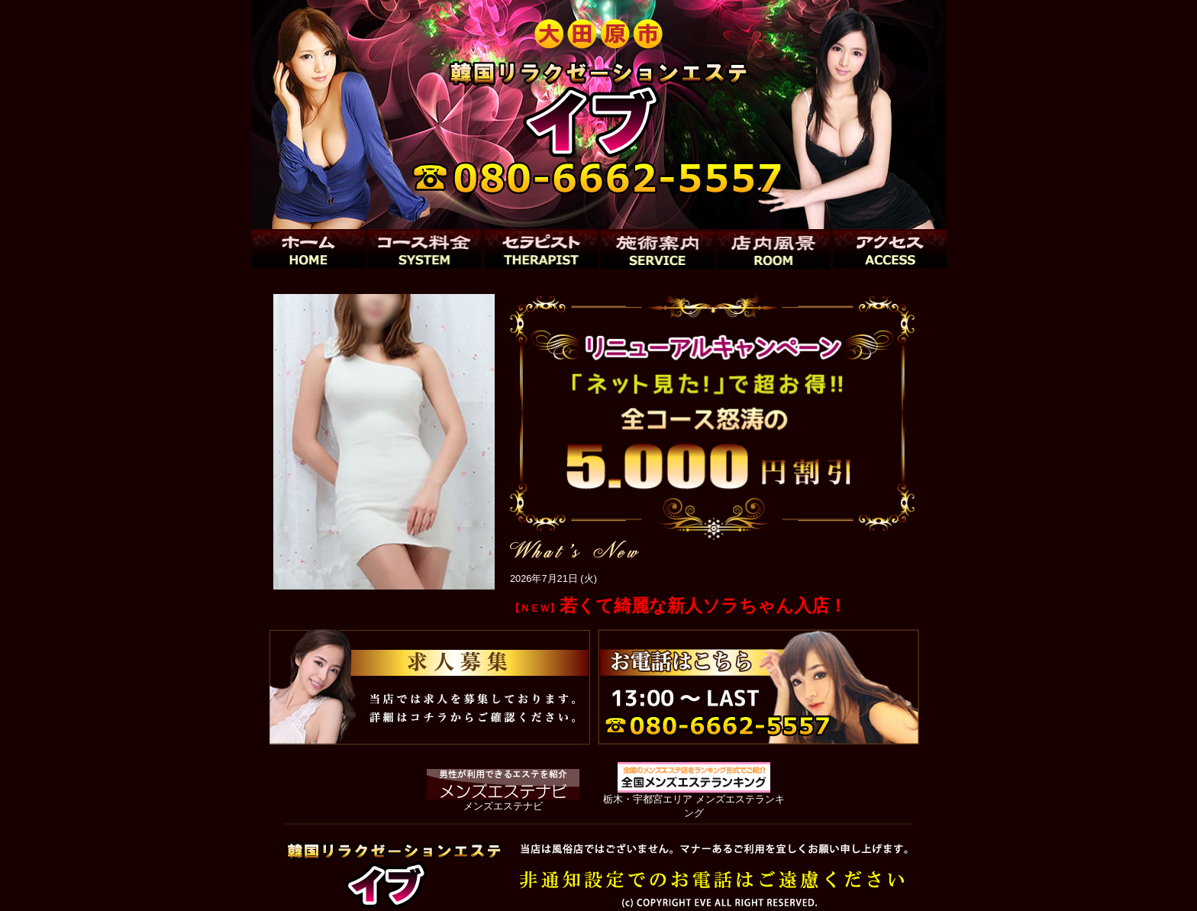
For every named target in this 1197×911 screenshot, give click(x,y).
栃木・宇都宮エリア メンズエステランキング (694, 799)
